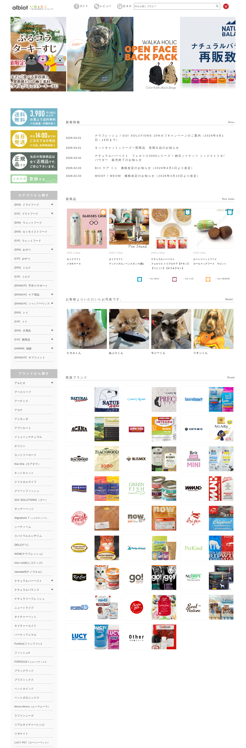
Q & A (124, 5)
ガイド (81, 5)
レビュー (103, 5)
